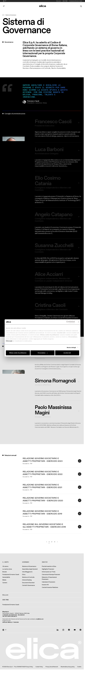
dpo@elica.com (39, 619)
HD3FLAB (4, 622)
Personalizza (42, 353)
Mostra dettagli (71, 347)
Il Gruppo (5, 562)
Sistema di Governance (11, 15)
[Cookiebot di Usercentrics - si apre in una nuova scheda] (67, 322)
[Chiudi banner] (78, 321)
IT (5, 1)
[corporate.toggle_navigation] (4, 6)
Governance (25, 562)
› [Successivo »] (57, 542)
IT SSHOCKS (16, 622)
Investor (44, 562)
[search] (81, 6)
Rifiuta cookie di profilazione (17, 353)
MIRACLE (10, 622)
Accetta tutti (67, 353)
